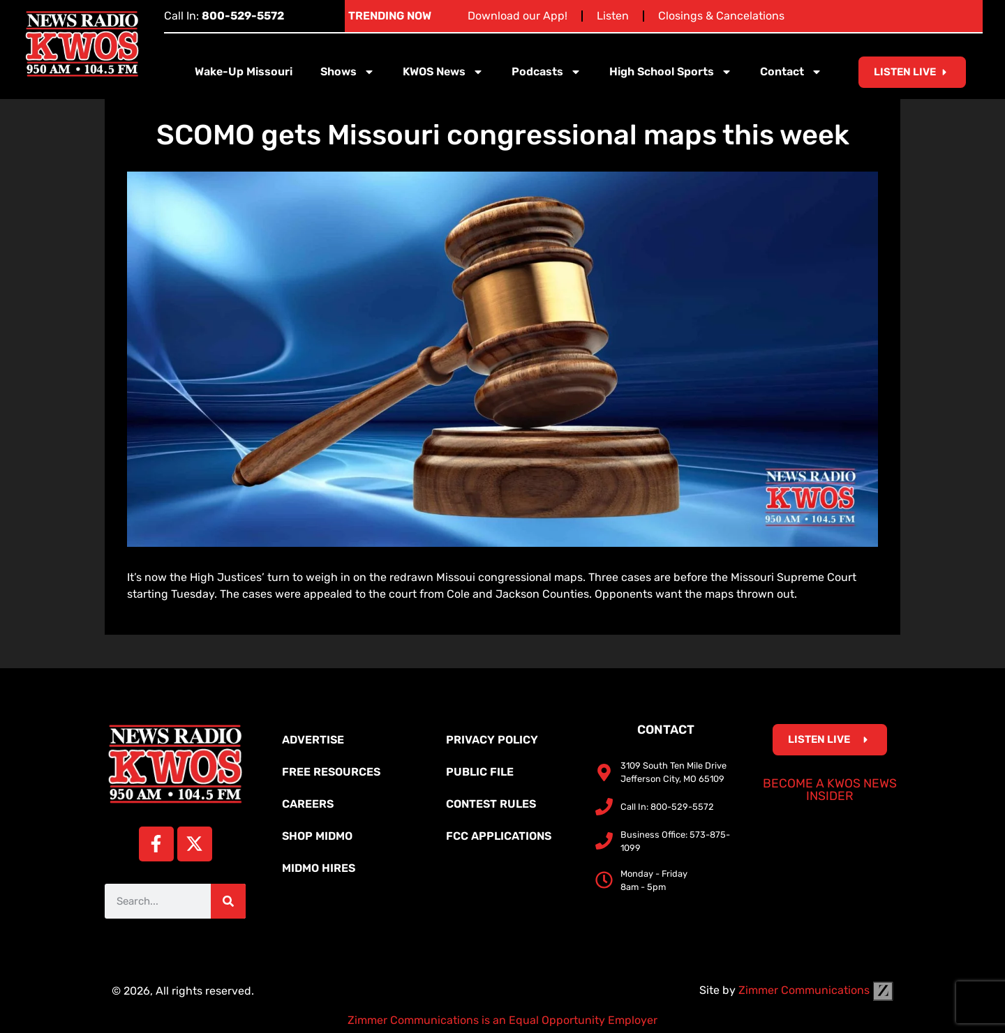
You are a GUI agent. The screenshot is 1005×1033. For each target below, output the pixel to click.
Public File (480, 771)
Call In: (224, 15)
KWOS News (443, 71)
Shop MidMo (317, 836)
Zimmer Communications (815, 990)
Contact (791, 71)
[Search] (228, 901)
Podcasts (546, 71)
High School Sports (670, 71)
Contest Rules (491, 803)
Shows (347, 71)
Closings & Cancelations (721, 15)
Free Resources (331, 771)
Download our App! (517, 15)
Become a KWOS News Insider (830, 789)
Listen (613, 15)
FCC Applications (498, 836)
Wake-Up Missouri (243, 71)
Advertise (313, 739)
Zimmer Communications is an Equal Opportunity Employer (502, 1020)
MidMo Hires (318, 868)
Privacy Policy (492, 739)
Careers (308, 803)
